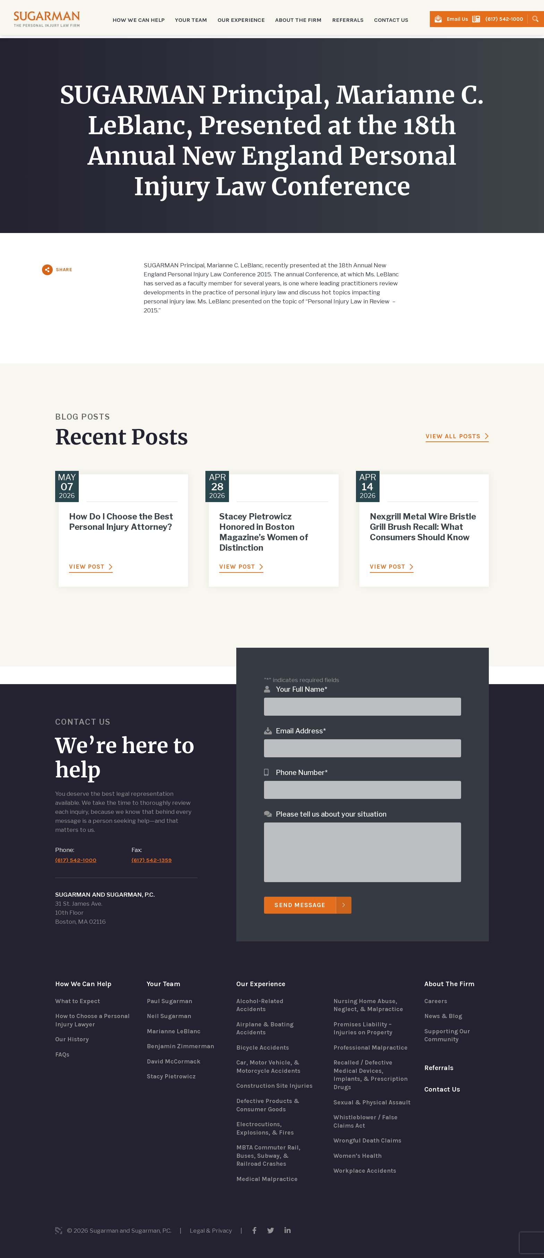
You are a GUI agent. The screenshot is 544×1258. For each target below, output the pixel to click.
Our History (72, 1029)
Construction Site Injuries (263, 1080)
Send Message (300, 894)
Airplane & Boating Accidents (266, 1018)
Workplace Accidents (365, 1170)
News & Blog (444, 1005)
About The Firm (450, 973)
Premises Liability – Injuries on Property (363, 1018)
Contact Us (384, 19)
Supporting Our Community (447, 1025)
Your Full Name (301, 678)
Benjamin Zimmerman (181, 1036)
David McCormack (174, 1051)
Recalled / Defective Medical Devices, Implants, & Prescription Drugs (371, 1065)
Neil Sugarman (170, 1005)
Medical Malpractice (267, 1179)
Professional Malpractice (371, 1037)
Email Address (301, 719)
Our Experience (261, 973)
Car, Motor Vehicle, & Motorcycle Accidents (269, 1057)
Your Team (164, 973)
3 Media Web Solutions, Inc (58, 1230)
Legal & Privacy (211, 1230)
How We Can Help (83, 973)
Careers (436, 990)
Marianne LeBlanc (175, 1021)
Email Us (461, 19)
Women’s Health (358, 1155)
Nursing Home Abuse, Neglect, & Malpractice (369, 994)
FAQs (62, 1044)
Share (64, 270)
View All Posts (453, 436)
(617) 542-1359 (152, 849)
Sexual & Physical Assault (361, 1097)
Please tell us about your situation (331, 803)
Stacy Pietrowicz (172, 1066)
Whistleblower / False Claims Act (366, 1121)
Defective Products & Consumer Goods (268, 1104)
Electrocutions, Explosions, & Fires (266, 1128)
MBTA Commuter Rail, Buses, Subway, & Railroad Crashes (269, 1155)
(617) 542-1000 (505, 19)
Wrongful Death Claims (369, 1140)
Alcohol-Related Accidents (260, 994)
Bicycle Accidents (263, 1037)
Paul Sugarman (170, 990)
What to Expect (78, 990)
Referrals (342, 19)
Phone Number (302, 761)
